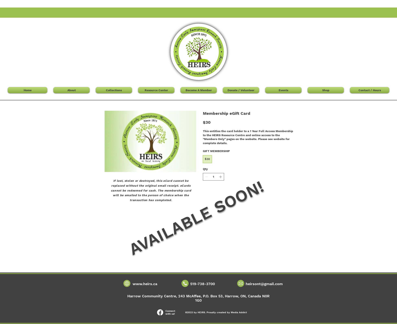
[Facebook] (160, 312)
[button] (302, 25)
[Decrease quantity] (206, 176)
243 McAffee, (190, 296)
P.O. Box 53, (214, 296)
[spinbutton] (213, 177)
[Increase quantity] (220, 176)
